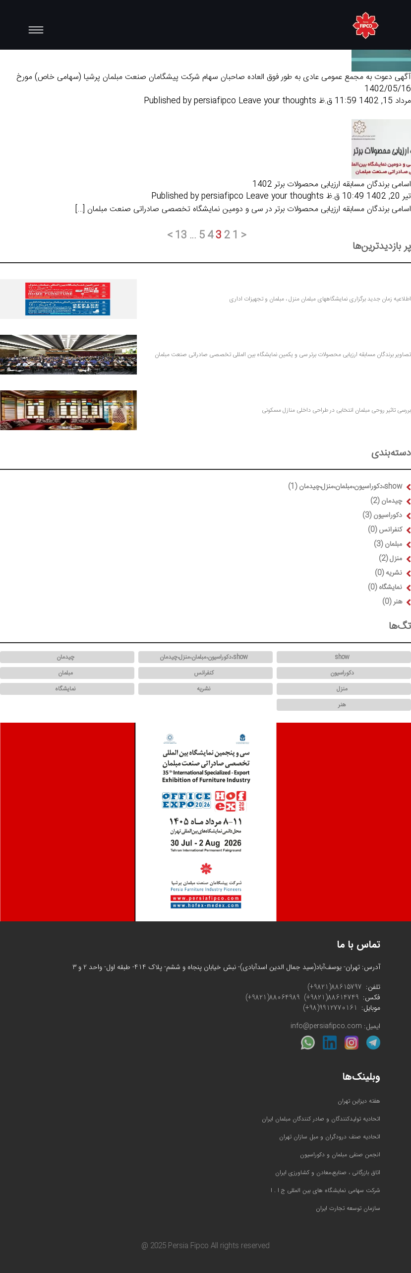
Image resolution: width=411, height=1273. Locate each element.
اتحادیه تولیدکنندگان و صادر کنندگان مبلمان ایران (321, 1118)
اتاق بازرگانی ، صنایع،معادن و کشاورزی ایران (327, 1172)
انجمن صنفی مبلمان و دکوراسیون (340, 1154)
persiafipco (215, 101)
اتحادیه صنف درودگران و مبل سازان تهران (329, 1136)
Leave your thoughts (277, 101)
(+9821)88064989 (272, 997)
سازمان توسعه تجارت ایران (348, 1208)
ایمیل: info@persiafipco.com (335, 1026)
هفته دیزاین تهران (359, 1101)
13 (181, 235)
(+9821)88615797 (334, 987)
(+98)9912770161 (330, 1008)
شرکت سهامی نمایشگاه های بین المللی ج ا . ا (325, 1190)
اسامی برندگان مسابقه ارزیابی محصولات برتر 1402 (331, 184)
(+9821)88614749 (331, 997)
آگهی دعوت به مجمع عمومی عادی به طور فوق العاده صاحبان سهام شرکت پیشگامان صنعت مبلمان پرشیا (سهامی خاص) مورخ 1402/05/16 (213, 83)
